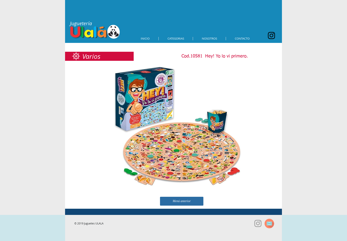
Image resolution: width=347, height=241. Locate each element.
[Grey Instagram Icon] (258, 223)
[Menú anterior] (181, 201)
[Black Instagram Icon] (271, 35)
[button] (176, 38)
